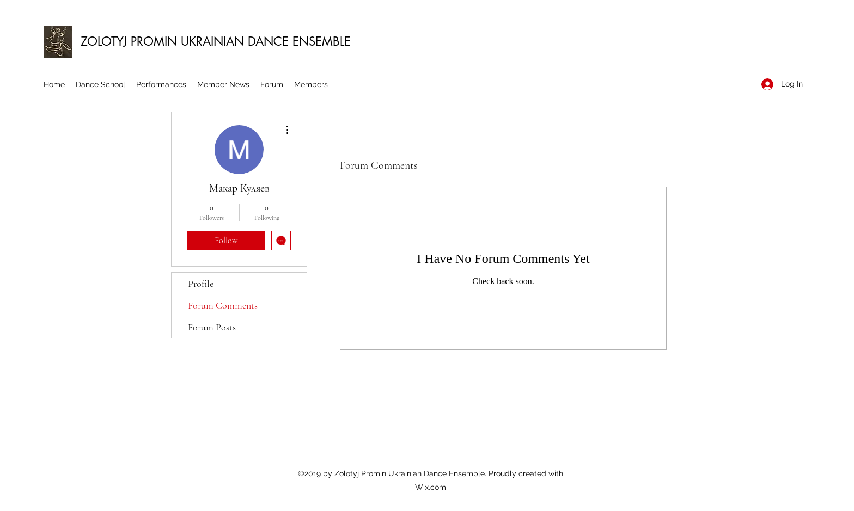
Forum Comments (223, 305)
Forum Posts (212, 327)
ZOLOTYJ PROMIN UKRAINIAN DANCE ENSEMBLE (216, 41)
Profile (200, 284)
